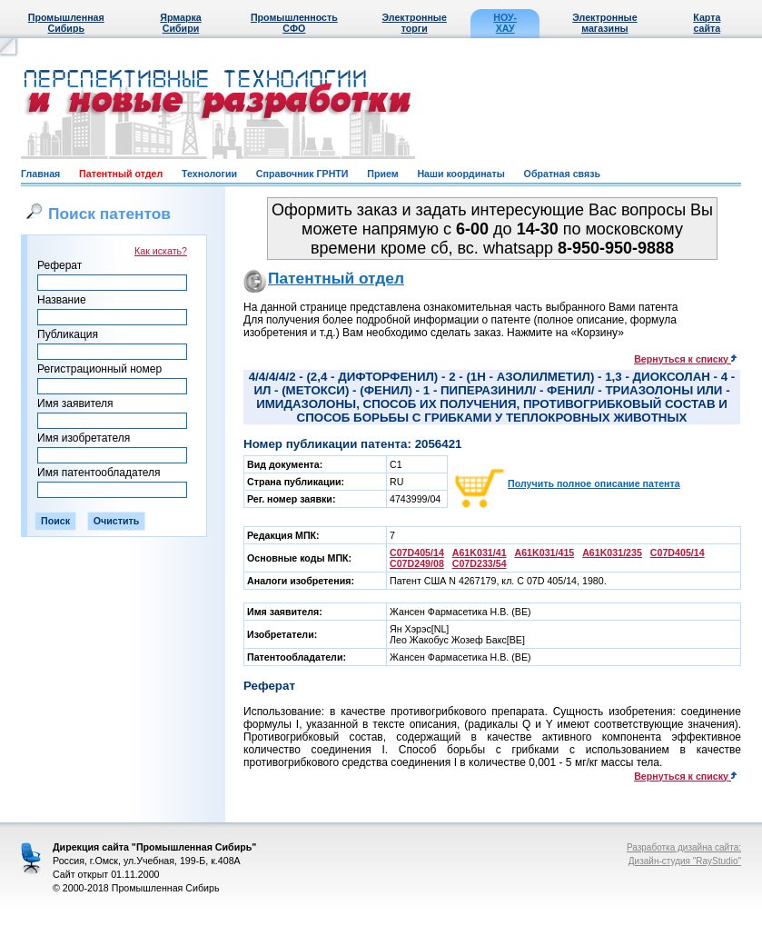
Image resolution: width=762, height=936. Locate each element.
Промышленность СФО (294, 23)
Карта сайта (706, 23)
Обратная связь (562, 173)
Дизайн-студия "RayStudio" (684, 861)
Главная (40, 173)
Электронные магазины (604, 23)
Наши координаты (460, 173)
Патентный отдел (121, 173)
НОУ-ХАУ (505, 23)
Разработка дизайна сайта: (684, 847)
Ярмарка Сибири (180, 23)
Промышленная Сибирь (66, 23)
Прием (382, 173)
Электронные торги (414, 23)
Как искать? (160, 250)
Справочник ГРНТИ (302, 173)
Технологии (209, 173)
